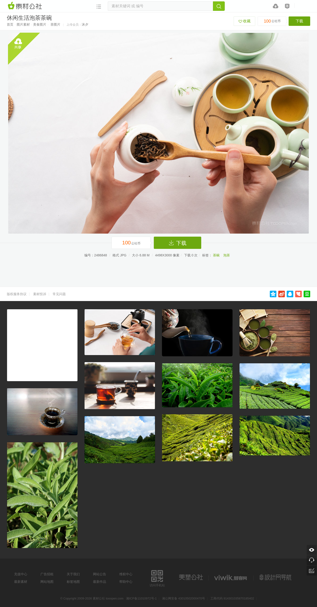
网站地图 (47, 582)
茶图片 (55, 24)
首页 (10, 24)
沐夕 (85, 24)
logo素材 (231, 577)
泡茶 (226, 255)
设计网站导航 (276, 577)
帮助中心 (125, 582)
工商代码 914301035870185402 (232, 598)
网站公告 (99, 574)
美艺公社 (191, 577)
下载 (299, 21)
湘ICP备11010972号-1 (141, 598)
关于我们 (73, 574)
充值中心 (20, 574)
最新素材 (20, 582)
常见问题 (59, 294)
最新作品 (99, 582)
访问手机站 (157, 577)
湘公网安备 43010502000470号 (183, 598)
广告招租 (47, 574)
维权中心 (125, 574)
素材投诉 (39, 294)
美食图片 (39, 24)
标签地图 (73, 582)
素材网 (25, 6)
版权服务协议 (17, 294)
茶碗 (216, 255)
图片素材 (23, 24)
